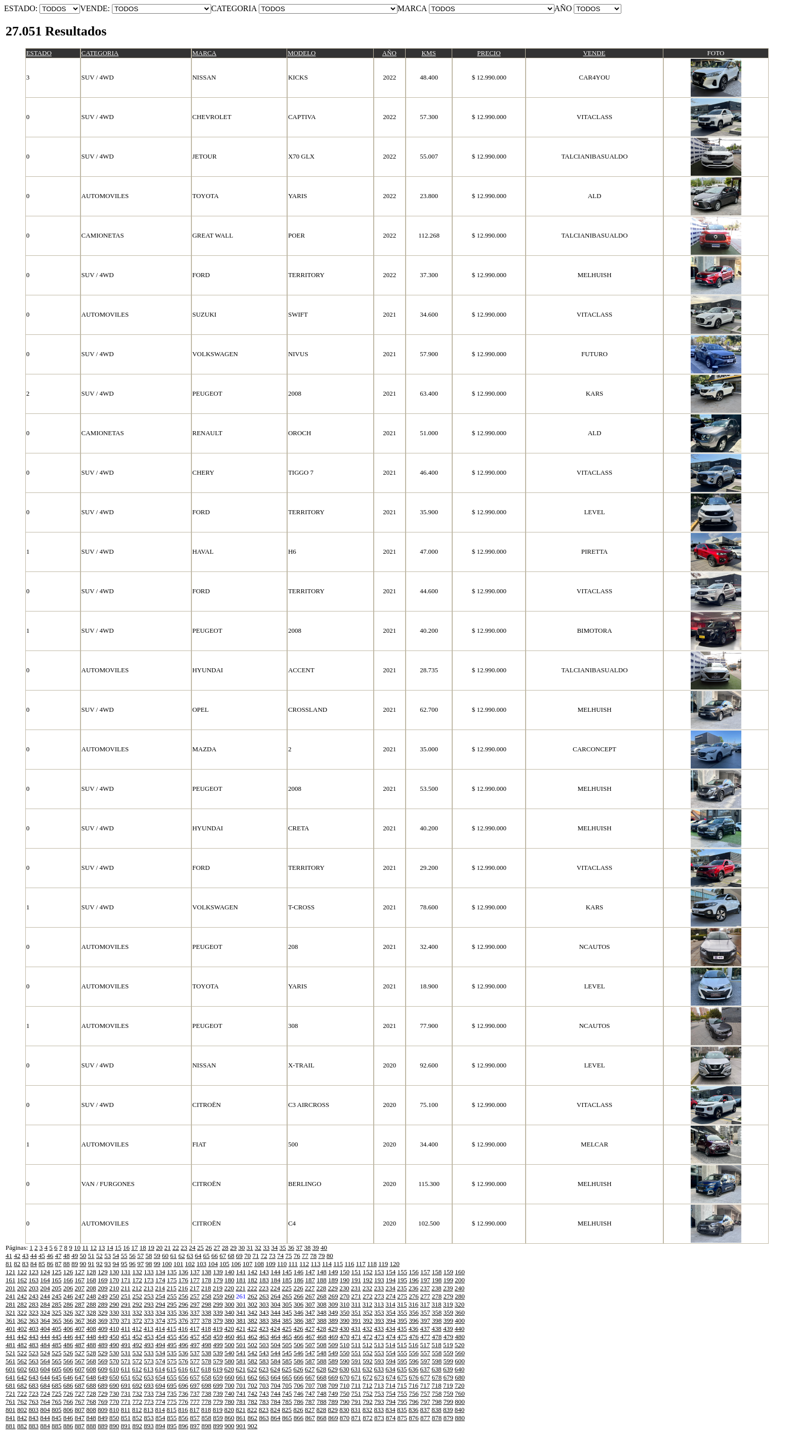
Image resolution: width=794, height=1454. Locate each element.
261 (241, 1296)
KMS (428, 53)
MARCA (204, 53)
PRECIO (488, 53)
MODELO (302, 53)
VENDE (594, 53)
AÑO (389, 53)
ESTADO (39, 53)
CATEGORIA (100, 53)
